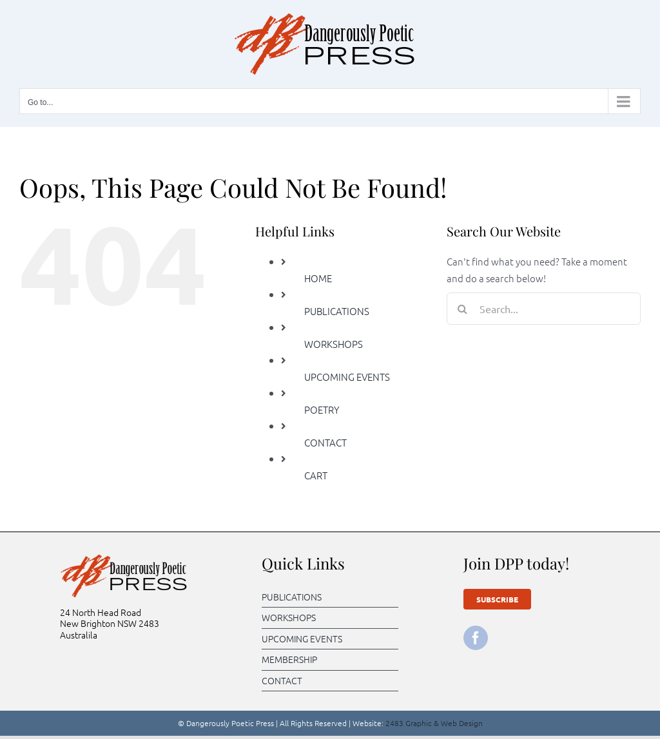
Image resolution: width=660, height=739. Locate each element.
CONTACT (325, 442)
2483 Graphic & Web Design (434, 723)
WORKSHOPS (333, 343)
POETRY (322, 409)
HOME (318, 278)
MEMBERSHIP (289, 659)
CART (315, 475)
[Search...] (544, 309)
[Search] (463, 309)
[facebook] (475, 638)
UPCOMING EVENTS (347, 376)
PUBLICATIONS (336, 311)
